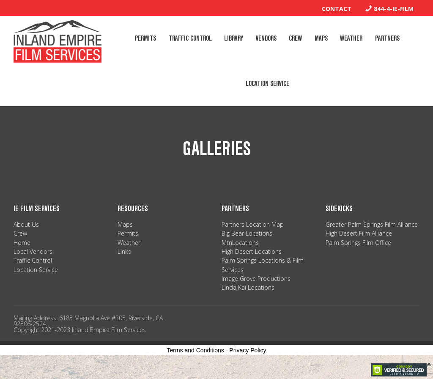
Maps (125, 237)
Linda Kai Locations (248, 300)
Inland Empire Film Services (57, 41)
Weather (129, 254)
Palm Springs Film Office (358, 254)
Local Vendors (33, 264)
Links (124, 264)
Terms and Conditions (195, 362)
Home (22, 254)
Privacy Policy (247, 362)
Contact (336, 9)
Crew (20, 246)
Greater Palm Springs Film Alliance (372, 237)
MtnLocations (240, 254)
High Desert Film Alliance (359, 246)
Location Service (36, 282)
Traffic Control (33, 273)
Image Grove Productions (256, 291)
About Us (26, 237)
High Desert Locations (252, 264)
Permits (128, 246)
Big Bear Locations (247, 246)
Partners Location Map (253, 237)
